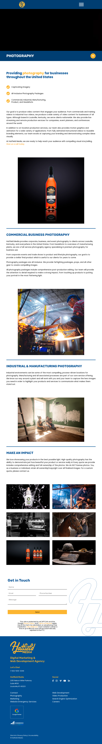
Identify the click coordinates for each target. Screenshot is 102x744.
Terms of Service (45, 623)
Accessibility (33, 735)
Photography (16, 695)
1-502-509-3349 (17, 671)
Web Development (60, 693)
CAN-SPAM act (32, 627)
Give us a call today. (15, 144)
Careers (56, 701)
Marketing (14, 699)
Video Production (60, 695)
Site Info (13, 735)
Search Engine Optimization (64, 699)
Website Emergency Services (23, 701)
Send (37, 612)
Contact (14, 693)
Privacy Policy (29, 623)
